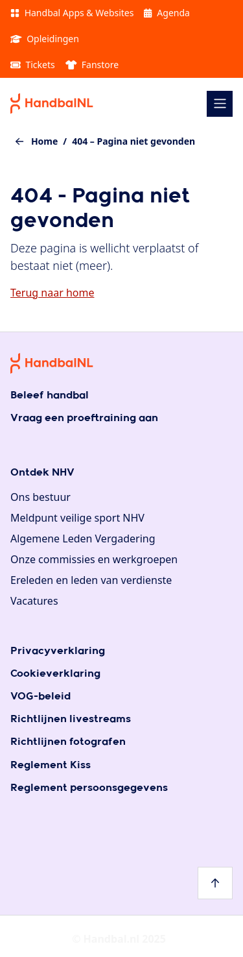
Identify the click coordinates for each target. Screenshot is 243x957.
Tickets (32, 64)
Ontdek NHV (42, 473)
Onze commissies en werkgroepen (94, 559)
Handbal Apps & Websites (71, 12)
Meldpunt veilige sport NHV (77, 518)
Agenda (166, 12)
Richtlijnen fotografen (68, 742)
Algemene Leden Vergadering (83, 538)
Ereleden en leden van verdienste (91, 580)
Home (44, 141)
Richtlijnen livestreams (70, 719)
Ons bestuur (40, 497)
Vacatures (34, 601)
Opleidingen (44, 38)
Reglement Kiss (50, 765)
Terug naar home (52, 292)
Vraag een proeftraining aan (84, 418)
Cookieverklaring (55, 674)
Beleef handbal (49, 395)
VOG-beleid (40, 696)
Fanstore (92, 64)
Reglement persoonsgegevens (89, 788)
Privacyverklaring (57, 651)
